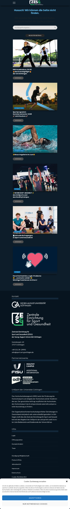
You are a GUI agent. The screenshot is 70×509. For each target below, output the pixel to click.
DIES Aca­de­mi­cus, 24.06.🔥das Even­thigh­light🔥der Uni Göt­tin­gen (22, 71)
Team (14, 448)
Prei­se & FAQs (17, 460)
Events (17, 65)
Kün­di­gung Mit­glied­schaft (20, 456)
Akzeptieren (35, 504)
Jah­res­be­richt (16, 464)
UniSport (17, 195)
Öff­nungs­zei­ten (17, 440)
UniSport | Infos (19, 114)
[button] (67, 488)
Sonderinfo (18, 237)
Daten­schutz (16, 473)
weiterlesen (18, 78)
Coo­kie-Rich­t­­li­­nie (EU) (19, 477)
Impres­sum (15, 468)
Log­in (13, 435)
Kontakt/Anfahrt (17, 444)
